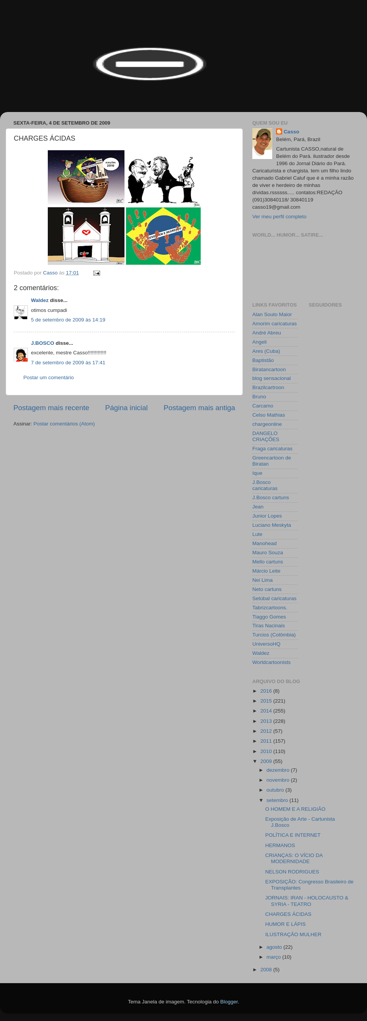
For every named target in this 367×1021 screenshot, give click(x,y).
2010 (266, 751)
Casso (291, 132)
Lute (257, 534)
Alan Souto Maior (272, 314)
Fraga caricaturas (272, 448)
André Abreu (266, 333)
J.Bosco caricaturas (265, 485)
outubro (276, 790)
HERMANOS (280, 845)
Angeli (259, 342)
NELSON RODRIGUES (292, 872)
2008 (266, 969)
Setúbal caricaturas (274, 598)
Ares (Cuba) (266, 351)
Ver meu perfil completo (279, 216)
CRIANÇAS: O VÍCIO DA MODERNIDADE (294, 858)
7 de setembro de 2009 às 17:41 (68, 362)
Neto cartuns (267, 589)
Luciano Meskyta (271, 525)
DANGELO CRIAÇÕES (265, 436)
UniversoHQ (266, 644)
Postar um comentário (48, 377)
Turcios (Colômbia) (274, 635)
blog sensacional (271, 378)
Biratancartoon (269, 369)
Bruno (259, 396)
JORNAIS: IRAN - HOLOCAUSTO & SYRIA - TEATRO (306, 901)
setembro (277, 800)
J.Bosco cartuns (270, 497)
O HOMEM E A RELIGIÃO (295, 809)
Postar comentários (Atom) (64, 424)
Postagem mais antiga (199, 408)
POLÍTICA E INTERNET (293, 835)
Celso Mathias (268, 415)
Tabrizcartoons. (269, 607)
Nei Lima (262, 580)
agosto (274, 947)
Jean (257, 507)
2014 (266, 711)
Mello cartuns (267, 562)
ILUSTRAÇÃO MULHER (293, 934)
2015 (266, 701)
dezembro (278, 770)
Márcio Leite (266, 571)
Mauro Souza (267, 552)
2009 (266, 761)
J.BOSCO (42, 343)
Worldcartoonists (271, 662)
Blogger (229, 1002)
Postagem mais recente (51, 408)
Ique (257, 473)
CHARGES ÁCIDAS (288, 914)
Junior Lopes (267, 516)
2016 (266, 691)
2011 (266, 741)
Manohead (264, 543)
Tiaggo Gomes (269, 617)
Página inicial (126, 408)
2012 (266, 731)
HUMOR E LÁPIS (285, 924)
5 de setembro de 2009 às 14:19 (68, 320)
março (274, 957)
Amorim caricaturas (274, 323)
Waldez (40, 300)
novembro (278, 780)
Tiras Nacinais (268, 625)
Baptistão (263, 360)
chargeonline (267, 424)
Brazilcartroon (268, 387)
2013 (266, 721)
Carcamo (262, 406)
